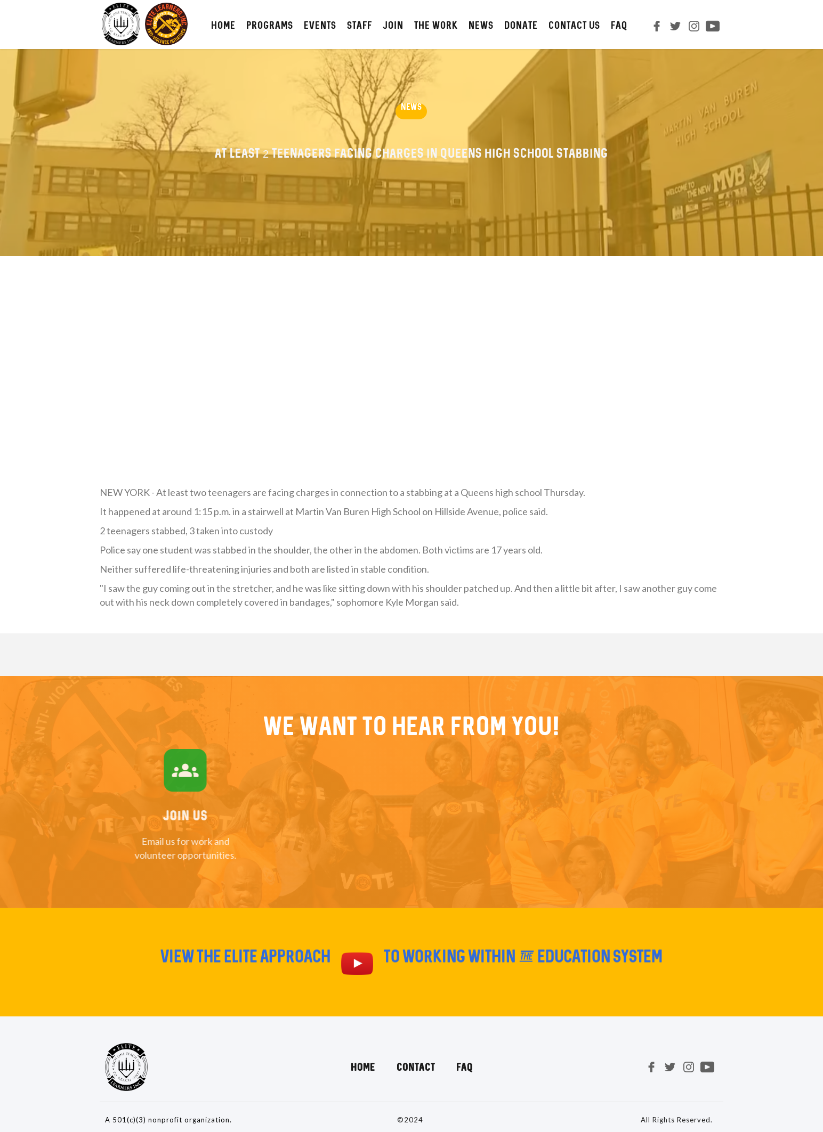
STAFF (359, 25)
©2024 (410, 1119)
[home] (144, 24)
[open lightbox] (357, 968)
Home (363, 1067)
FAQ (619, 25)
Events (320, 25)
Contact (416, 1067)
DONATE (521, 25)
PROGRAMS (269, 25)
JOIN (393, 25)
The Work (436, 25)
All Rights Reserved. (677, 1119)
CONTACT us (574, 25)
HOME (223, 25)
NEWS (481, 25)
